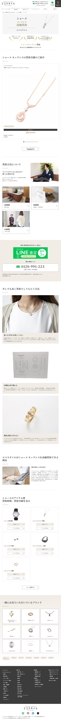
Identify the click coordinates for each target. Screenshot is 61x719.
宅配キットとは (38, 641)
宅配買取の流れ (38, 643)
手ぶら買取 (5, 649)
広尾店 (18, 649)
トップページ (4, 637)
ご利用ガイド (5, 658)
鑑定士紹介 (5, 643)
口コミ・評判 (5, 645)
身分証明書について (6, 241)
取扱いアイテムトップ (54, 641)
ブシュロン (30, 624)
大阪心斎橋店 (19, 658)
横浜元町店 (19, 653)
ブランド (48, 91)
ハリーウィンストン (6, 625)
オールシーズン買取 (7, 647)
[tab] (23, 107)
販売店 (4, 660)
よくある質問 (5, 662)
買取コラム (5, 655)
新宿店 (18, 645)
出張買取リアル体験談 (39, 651)
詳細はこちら (16, 490)
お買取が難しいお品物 (54, 645)
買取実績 (51, 643)
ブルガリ (39, 624)
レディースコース (38, 653)
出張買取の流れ (38, 649)
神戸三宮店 (19, 660)
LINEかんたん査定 (52, 647)
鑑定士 (4, 641)
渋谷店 (18, 647)
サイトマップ (5, 666)
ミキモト (54, 624)
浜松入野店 (19, 655)
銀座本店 (19, 643)
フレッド (46, 624)
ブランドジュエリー (9, 91)
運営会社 (5, 664)
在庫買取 (5, 653)
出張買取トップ (38, 647)
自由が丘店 (19, 651)
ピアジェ (15, 624)
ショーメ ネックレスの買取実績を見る (30, 114)
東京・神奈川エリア (21, 641)
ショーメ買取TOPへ (30, 554)
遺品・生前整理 (6, 651)
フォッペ (23, 624)
